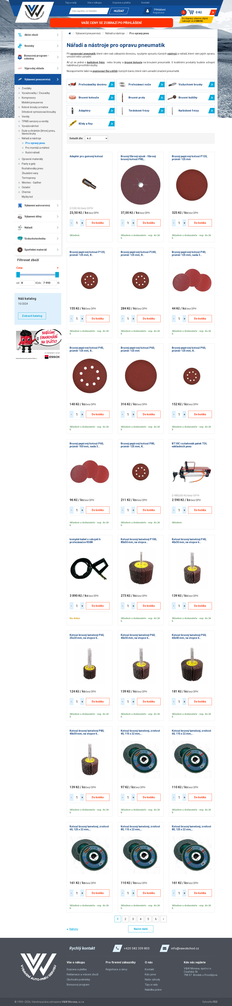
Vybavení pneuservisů (88, 33)
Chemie (26, 192)
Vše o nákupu (94, 2)
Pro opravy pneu (35, 143)
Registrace (158, 12)
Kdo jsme (150, 974)
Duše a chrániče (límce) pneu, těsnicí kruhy (38, 132)
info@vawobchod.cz (185, 948)
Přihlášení (159, 9)
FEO (215, 1001)
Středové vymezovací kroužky (39, 111)
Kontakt (145, 2)
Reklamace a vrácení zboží (82, 974)
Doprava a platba (121, 2)
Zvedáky (27, 88)
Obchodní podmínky (78, 979)
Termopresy (29, 177)
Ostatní (26, 187)
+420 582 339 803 (137, 948)
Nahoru (73, 929)
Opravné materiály (32, 159)
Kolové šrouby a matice (35, 107)
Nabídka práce (153, 989)
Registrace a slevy (116, 969)
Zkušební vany (30, 173)
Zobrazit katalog (32, 315)
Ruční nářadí (32, 152)
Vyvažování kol (30, 126)
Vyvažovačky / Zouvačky (36, 93)
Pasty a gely (29, 163)
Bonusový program (78, 984)
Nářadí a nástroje (31, 138)
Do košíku (98, 222)
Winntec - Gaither (31, 182)
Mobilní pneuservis (32, 102)
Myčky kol (27, 196)
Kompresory (29, 97)
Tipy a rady (70, 2)
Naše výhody (152, 979)
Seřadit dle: (76, 138)
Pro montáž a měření (37, 147)
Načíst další (141, 928)
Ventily (26, 116)
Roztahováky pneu (32, 168)
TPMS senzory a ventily (35, 121)
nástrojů (172, 53)
